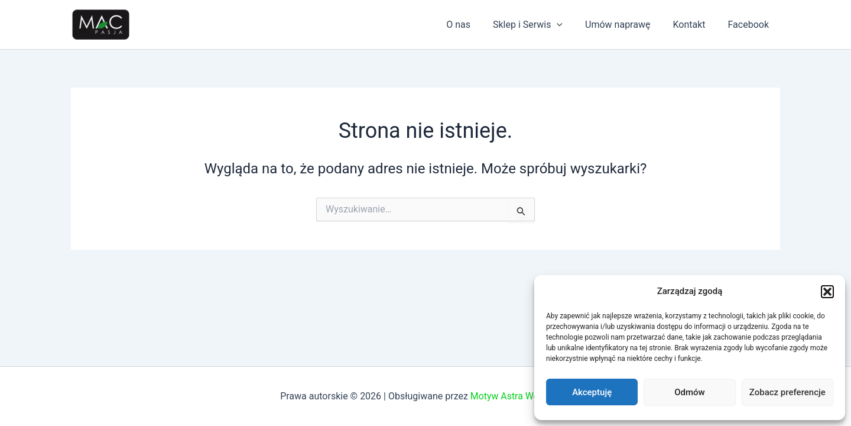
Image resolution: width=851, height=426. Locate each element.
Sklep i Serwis (540, 25)
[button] (827, 292)
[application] (569, 25)
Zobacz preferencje (787, 392)
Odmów (689, 392)
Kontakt (694, 24)
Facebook (750, 24)
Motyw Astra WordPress (520, 396)
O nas (474, 24)
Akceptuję (592, 392)
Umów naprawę (626, 24)
